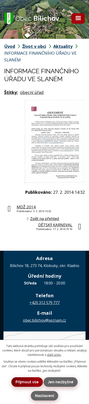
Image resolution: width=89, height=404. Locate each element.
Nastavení (44, 396)
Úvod (9, 46)
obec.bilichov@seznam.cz (44, 320)
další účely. (54, 355)
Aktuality (63, 46)
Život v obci (34, 46)
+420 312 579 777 (44, 302)
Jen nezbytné (60, 382)
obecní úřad (32, 92)
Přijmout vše (27, 382)
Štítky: (11, 92)
